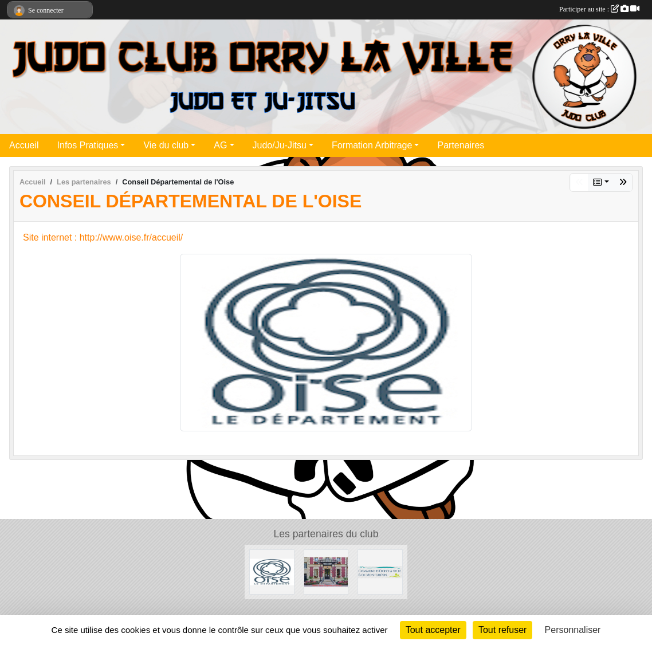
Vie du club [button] (165, 145)
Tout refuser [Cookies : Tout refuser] (502, 630)
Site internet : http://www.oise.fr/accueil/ (103, 237)
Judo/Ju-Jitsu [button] (280, 145)
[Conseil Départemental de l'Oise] (271, 571)
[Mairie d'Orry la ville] (380, 571)
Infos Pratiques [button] (88, 145)
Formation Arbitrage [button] (372, 145)
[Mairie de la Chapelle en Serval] (326, 571)
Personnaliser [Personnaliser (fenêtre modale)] (573, 630)
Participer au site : (599, 9)
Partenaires (460, 145)
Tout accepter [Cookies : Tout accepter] (433, 630)
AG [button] (220, 145)
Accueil (24, 145)
